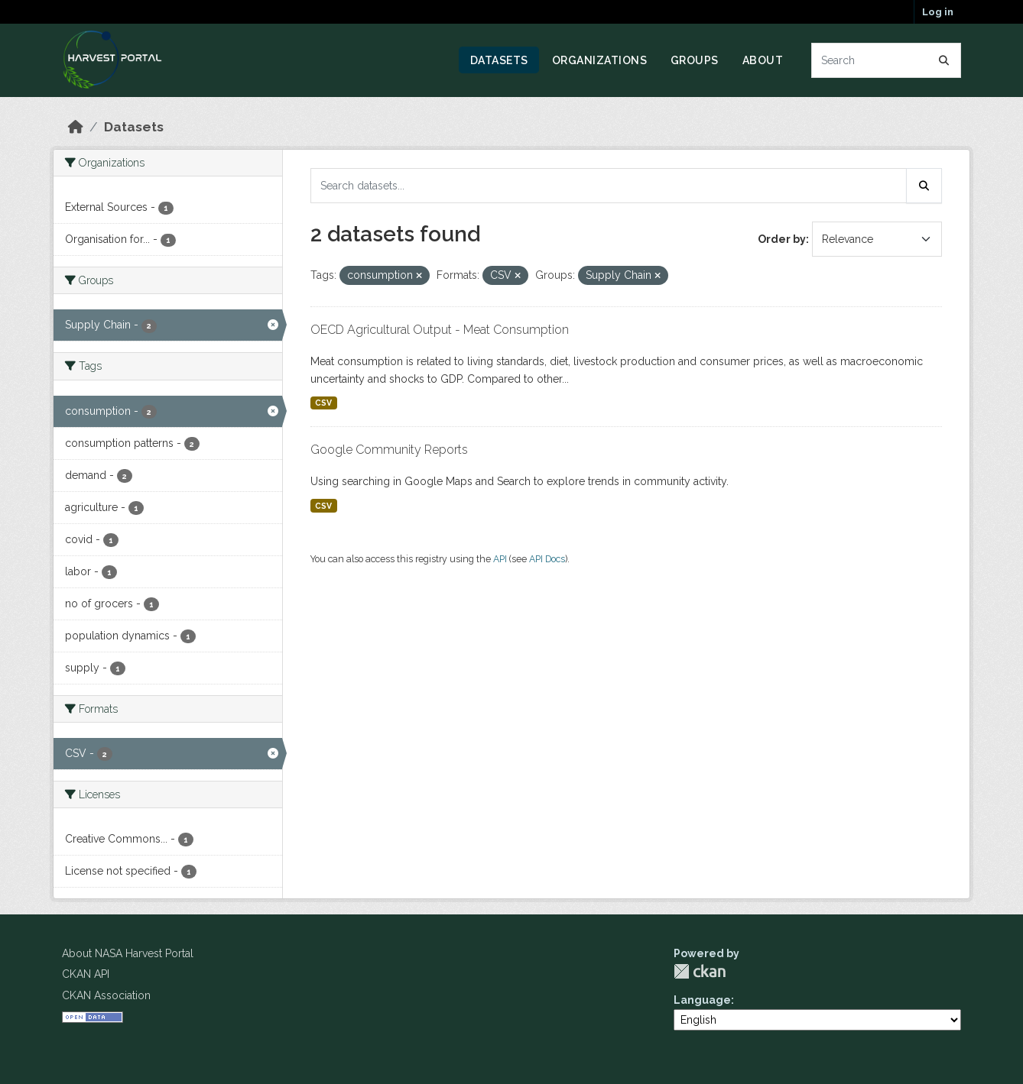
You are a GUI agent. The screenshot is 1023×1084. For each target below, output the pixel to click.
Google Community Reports (389, 449)
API (500, 559)
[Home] (75, 126)
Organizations (600, 60)
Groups (695, 60)
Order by (782, 239)
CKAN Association (106, 995)
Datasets (499, 60)
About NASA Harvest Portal (127, 953)
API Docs (547, 559)
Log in (937, 12)
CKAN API (85, 974)
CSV (323, 402)
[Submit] (944, 60)
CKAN (700, 971)
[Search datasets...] (886, 60)
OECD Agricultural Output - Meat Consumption (439, 329)
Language (702, 1000)
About (763, 60)
